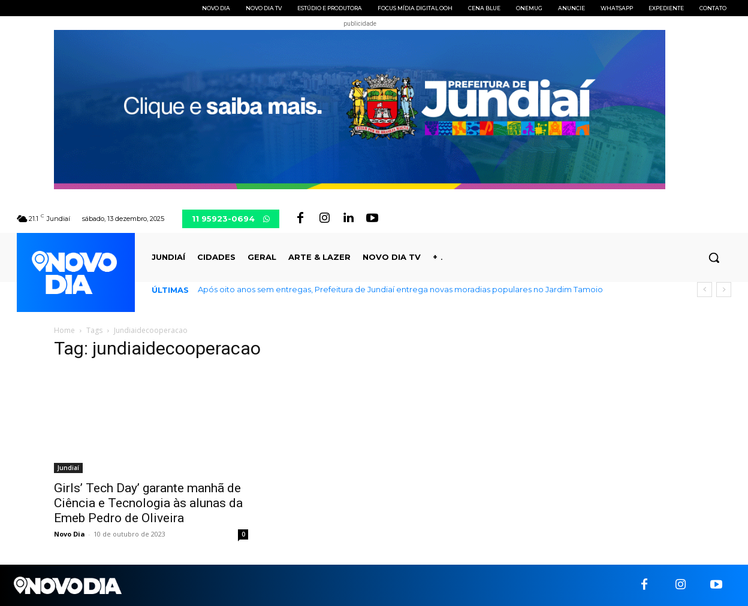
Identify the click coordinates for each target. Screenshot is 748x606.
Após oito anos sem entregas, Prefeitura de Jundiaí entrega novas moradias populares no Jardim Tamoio (400, 289)
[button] (713, 257)
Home (64, 330)
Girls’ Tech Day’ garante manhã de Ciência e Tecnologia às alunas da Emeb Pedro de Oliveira (148, 503)
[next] (723, 289)
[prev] (704, 289)
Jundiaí (68, 467)
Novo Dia (69, 533)
